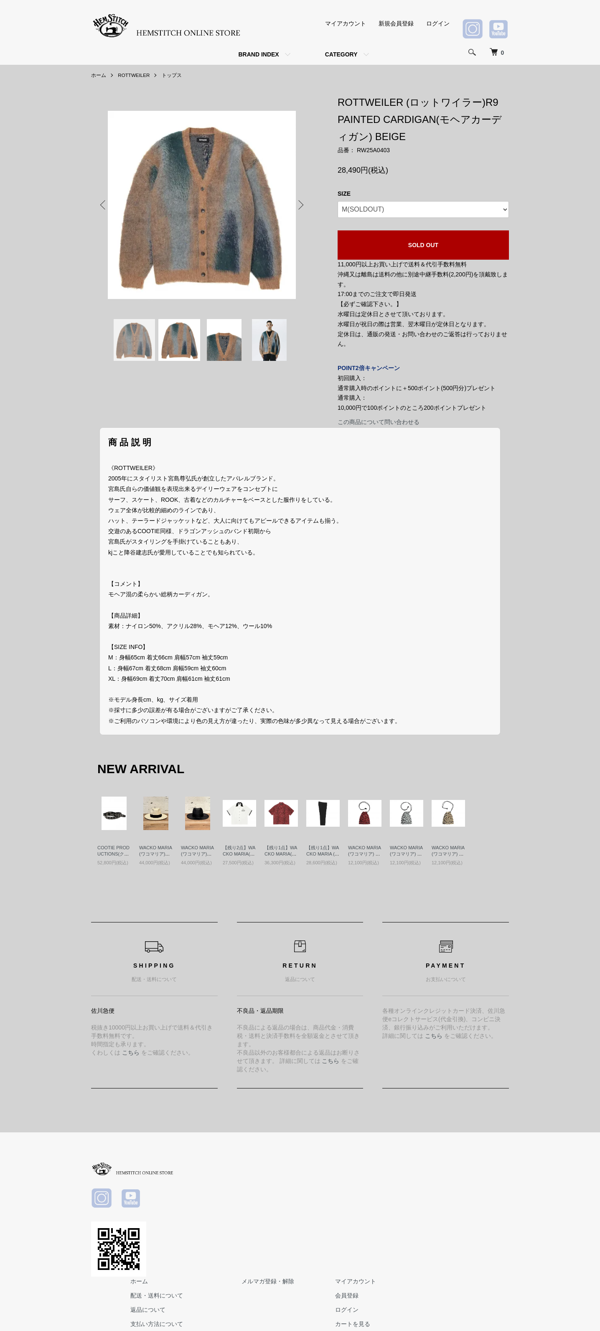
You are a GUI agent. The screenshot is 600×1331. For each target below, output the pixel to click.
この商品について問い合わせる (378, 422)
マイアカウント (345, 23)
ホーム (98, 75)
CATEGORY (341, 54)
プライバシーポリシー (299, 1237)
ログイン (438, 23)
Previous (103, 205)
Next (300, 205)
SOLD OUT (423, 245)
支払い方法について (296, 1208)
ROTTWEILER (134, 75)
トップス (173, 75)
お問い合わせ (485, 1222)
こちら (131, 1052)
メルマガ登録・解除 (404, 1166)
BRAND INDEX (258, 54)
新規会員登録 (396, 23)
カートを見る (485, 1208)
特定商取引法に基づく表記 (305, 1222)
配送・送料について (296, 1180)
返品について (287, 1194)
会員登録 (479, 1180)
